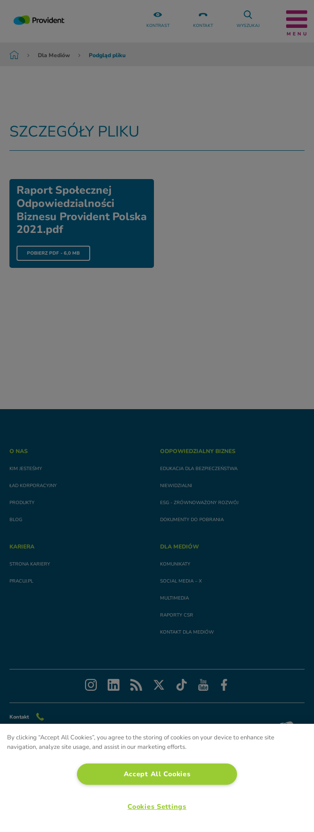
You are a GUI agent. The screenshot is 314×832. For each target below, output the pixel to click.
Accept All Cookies (157, 774)
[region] (157, 778)
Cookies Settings (157, 806)
